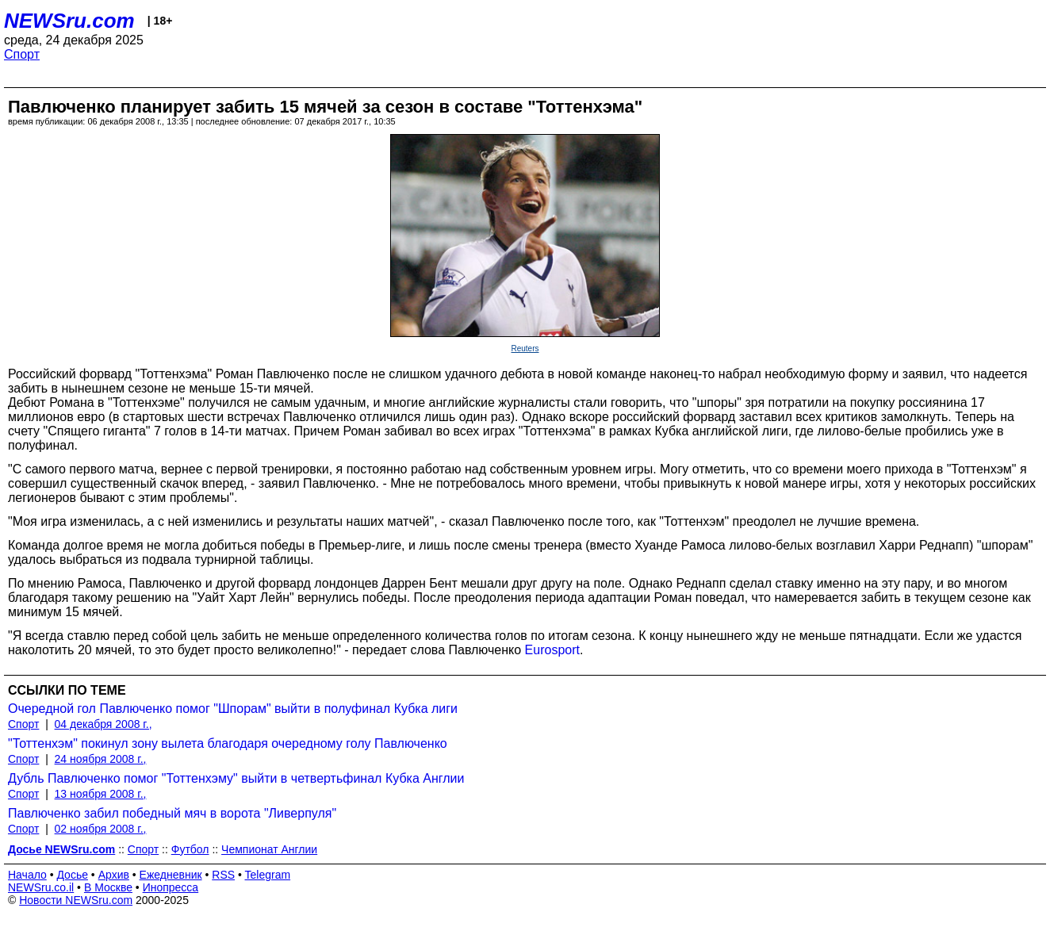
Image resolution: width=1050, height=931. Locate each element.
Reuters (524, 348)
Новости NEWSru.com (75, 900)
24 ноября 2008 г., (101, 759)
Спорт (22, 54)
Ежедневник (171, 874)
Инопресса (171, 887)
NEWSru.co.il (41, 887)
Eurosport (552, 650)
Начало (27, 874)
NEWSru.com (69, 21)
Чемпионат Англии (269, 849)
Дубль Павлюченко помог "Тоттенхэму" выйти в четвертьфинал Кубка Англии (236, 778)
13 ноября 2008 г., (101, 793)
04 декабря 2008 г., (103, 724)
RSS (223, 874)
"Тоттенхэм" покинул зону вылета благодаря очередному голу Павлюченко (227, 743)
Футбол (190, 849)
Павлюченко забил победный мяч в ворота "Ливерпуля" (172, 813)
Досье (72, 874)
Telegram (268, 874)
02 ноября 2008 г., (101, 828)
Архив (113, 874)
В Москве (108, 887)
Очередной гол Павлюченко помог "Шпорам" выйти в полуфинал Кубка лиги (233, 708)
